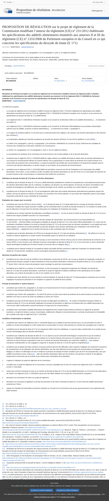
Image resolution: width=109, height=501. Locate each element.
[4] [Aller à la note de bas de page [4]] (94, 139)
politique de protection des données (89, 496)
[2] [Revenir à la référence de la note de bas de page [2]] (3, 406)
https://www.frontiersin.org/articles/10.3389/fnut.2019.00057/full (61, 437)
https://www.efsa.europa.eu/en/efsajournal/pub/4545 (20, 423)
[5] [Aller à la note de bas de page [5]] (54, 146)
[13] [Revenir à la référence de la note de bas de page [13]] (3, 467)
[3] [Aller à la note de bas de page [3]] (17, 135)
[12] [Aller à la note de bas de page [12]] (66, 251)
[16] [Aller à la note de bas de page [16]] (33, 354)
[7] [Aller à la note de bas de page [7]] (59, 213)
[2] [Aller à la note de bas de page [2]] (48, 129)
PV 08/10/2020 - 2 (60, 81)
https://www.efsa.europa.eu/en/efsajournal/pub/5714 (20, 416)
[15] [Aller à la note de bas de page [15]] (87, 343)
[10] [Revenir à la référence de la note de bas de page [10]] (3, 449)
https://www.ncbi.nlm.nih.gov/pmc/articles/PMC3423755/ (21, 434)
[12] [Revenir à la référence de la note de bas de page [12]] (3, 463)
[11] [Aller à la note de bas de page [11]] (68, 244)
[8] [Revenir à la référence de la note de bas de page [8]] (3, 439)
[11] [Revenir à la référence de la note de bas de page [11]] (3, 456)
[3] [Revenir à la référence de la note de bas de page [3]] (3, 409)
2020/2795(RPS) (27, 47)
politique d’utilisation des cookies (44, 499)
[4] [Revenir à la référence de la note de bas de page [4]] (3, 411)
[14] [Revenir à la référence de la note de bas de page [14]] (3, 470)
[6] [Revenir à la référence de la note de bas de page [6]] (3, 420)
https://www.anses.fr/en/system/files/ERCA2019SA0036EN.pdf (64, 441)
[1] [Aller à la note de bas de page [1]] (93, 120)
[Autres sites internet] (99, 2)
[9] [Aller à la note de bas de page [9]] (18, 229)
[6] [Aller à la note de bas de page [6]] (41, 204)
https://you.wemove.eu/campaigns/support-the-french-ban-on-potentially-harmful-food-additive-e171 (41, 467)
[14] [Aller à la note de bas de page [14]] (86, 340)
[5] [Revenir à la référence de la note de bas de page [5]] (3, 418)
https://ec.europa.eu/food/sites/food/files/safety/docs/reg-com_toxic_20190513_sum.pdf (35, 409)
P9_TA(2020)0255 (88, 81)
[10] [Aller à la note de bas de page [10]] (85, 233)
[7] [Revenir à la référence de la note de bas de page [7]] (3, 425)
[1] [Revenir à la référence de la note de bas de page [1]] (3, 404)
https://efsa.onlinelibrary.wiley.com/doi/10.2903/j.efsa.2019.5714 (24, 453)
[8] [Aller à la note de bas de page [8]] (16, 222)
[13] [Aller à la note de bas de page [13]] (66, 301)
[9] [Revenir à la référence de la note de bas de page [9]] (3, 444)
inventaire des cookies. (67, 499)
